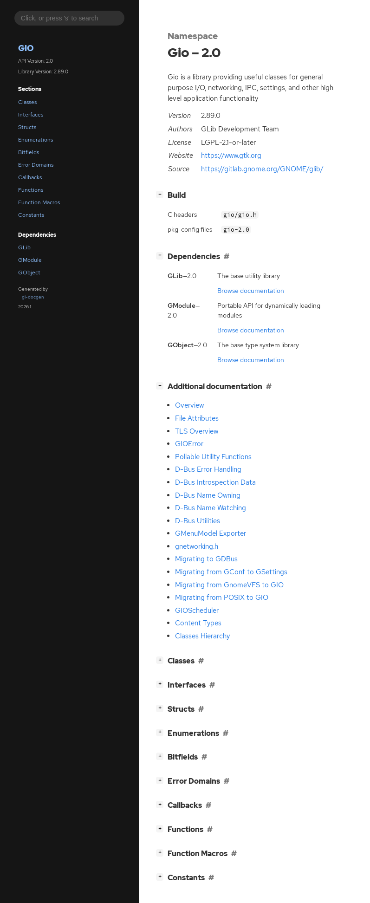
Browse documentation (250, 290)
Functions (30, 190)
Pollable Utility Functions (213, 456)
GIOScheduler (197, 610)
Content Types (198, 623)
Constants (31, 215)
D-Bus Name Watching (210, 508)
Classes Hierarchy (202, 636)
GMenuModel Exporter (210, 533)
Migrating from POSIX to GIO (221, 597)
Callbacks (30, 177)
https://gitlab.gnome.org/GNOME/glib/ (262, 169)
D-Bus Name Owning (207, 495)
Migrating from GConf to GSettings (231, 572)
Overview (189, 405)
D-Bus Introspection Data (215, 482)
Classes (27, 102)
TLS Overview (196, 431)
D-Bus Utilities (197, 521)
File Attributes (197, 418)
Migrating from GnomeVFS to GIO (229, 585)
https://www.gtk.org (231, 155)
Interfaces (30, 114)
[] (161, 194)
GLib (24, 247)
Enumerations (35, 139)
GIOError (189, 443)
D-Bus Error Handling (208, 469)
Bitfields (28, 152)
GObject (29, 272)
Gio (26, 48)
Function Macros (39, 202)
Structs (27, 127)
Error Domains (35, 165)
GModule (30, 260)
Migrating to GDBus (206, 559)
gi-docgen (33, 297)
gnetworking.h (196, 546)
